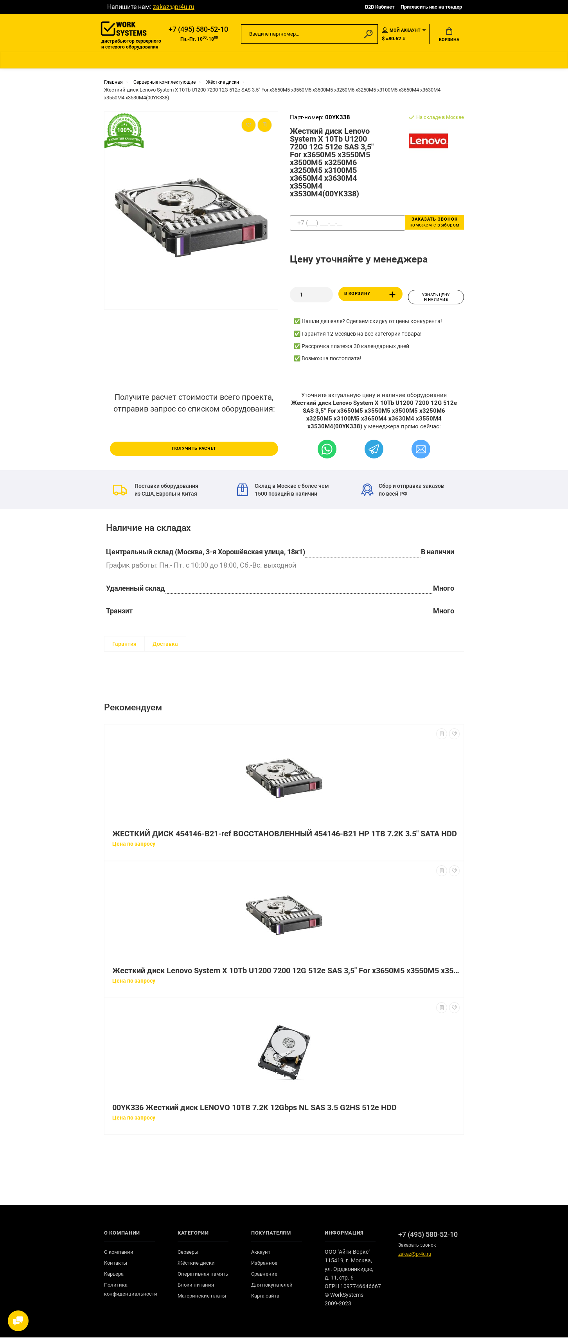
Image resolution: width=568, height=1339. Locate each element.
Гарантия (124, 645)
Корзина (449, 35)
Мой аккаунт (401, 31)
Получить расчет (194, 449)
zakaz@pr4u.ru (173, 7)
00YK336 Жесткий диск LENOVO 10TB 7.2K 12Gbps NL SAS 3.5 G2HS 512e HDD (254, 1109)
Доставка (165, 645)
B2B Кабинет (380, 7)
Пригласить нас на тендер (431, 7)
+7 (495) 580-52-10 (198, 30)
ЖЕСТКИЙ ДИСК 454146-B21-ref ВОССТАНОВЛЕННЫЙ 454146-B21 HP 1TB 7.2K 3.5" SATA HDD (284, 835)
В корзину (371, 298)
